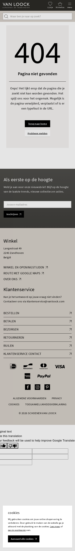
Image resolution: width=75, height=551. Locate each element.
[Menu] (69, 5)
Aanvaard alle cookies (24, 538)
